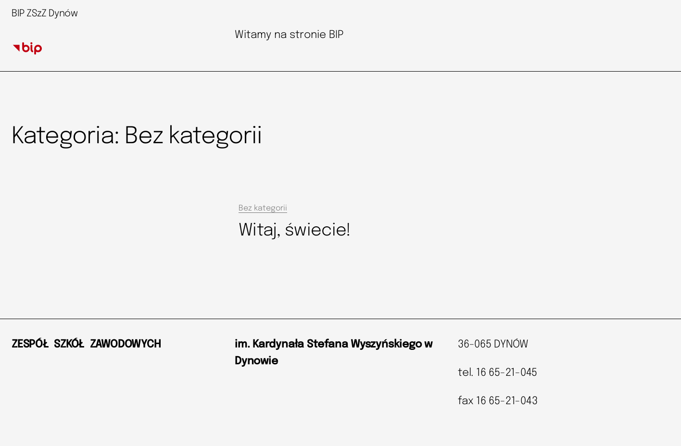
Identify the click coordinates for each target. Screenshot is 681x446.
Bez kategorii (263, 208)
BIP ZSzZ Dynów (44, 14)
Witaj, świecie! (295, 230)
